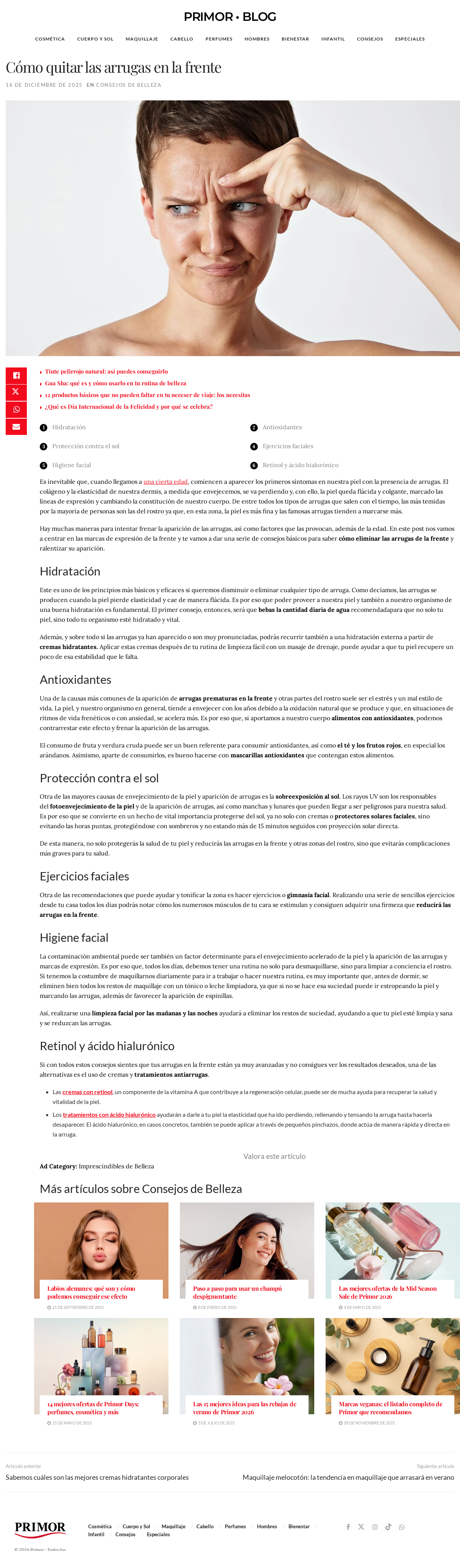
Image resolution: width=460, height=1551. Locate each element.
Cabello (181, 39)
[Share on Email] (16, 431)
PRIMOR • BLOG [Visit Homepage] (230, 17)
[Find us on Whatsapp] (402, 1527)
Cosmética (50, 39)
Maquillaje (142, 39)
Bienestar (295, 39)
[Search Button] (442, 39)
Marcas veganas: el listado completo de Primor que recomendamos (391, 1408)
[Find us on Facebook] (348, 1527)
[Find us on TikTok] (388, 1527)
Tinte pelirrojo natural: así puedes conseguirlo (106, 371)
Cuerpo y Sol (95, 39)
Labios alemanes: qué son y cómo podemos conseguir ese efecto (91, 1292)
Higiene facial (71, 465)
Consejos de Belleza (128, 85)
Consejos (370, 39)
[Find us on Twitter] (361, 1527)
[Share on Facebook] (16, 376)
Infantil (333, 39)
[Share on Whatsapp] (16, 413)
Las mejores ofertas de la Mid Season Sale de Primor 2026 (388, 1292)
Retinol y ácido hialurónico (300, 465)
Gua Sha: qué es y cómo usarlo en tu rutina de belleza (115, 383)
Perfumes (219, 39)
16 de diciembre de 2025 (44, 85)
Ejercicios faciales (288, 446)
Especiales (410, 39)
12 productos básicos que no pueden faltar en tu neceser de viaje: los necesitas (147, 395)
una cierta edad (165, 481)
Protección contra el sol (85, 446)
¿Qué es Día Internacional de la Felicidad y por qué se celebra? (129, 406)
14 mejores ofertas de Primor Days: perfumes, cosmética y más (93, 1408)
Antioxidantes (282, 427)
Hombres (257, 39)
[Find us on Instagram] (375, 1527)
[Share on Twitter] (16, 395)
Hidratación (69, 427)
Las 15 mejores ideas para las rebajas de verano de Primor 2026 (244, 1408)
